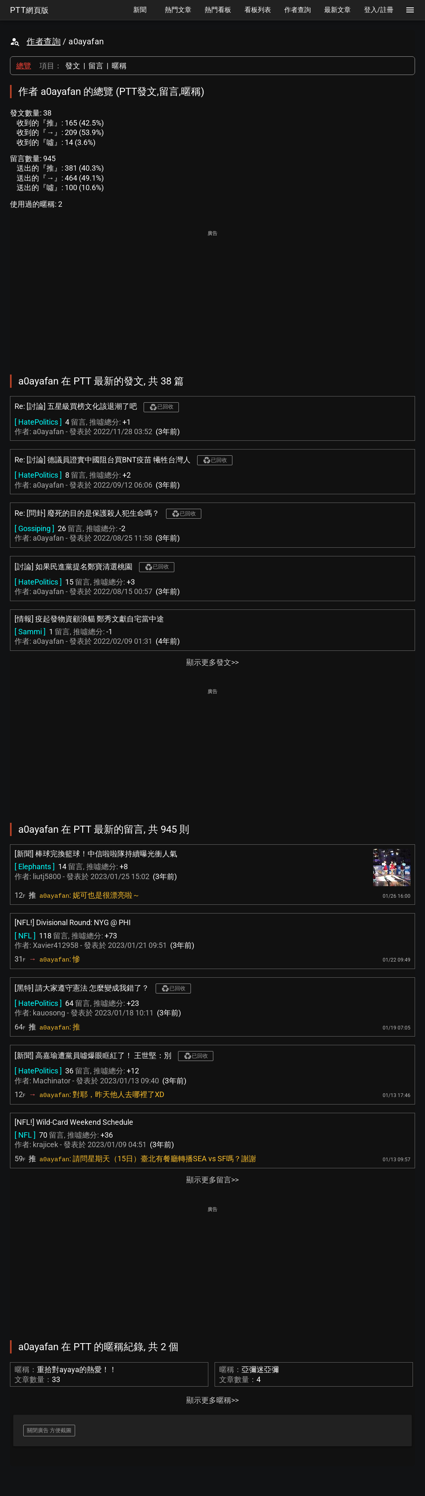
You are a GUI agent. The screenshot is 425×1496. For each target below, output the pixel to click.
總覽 (23, 65)
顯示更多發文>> (212, 662)
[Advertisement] (212, 297)
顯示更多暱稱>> (212, 1400)
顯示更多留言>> (212, 1179)
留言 (95, 65)
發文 (72, 65)
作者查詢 (44, 41)
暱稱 (119, 65)
